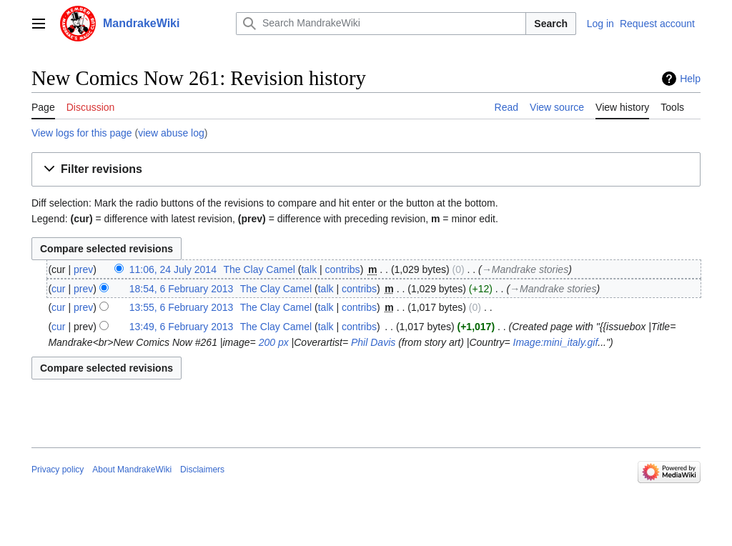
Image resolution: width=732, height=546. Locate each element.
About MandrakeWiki (132, 470)
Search (551, 23)
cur (58, 288)
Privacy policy (57, 470)
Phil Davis (373, 342)
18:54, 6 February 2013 (181, 288)
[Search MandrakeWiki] (381, 23)
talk (309, 269)
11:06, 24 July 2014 (173, 269)
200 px (274, 342)
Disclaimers (202, 470)
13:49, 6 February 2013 (181, 326)
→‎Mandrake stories (525, 269)
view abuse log (171, 133)
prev (83, 269)
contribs (342, 269)
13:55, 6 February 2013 (181, 307)
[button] (366, 170)
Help (690, 78)
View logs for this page (81, 133)
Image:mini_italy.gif (555, 342)
